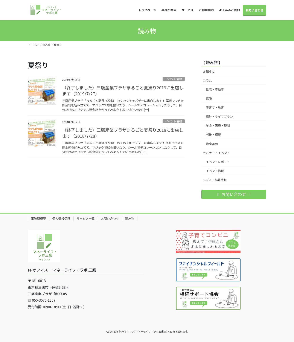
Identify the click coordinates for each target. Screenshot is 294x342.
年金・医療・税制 (218, 125)
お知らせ (209, 71)
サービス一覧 (86, 218)
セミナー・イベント (216, 153)
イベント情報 (173, 79)
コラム (207, 80)
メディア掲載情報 (215, 180)
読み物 (129, 218)
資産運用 (212, 144)
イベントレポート (218, 162)
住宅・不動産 (215, 89)
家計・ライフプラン (219, 116)
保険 (209, 98)
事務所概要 (38, 218)
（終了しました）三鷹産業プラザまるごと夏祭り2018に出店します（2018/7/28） (122, 133)
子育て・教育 (215, 107)
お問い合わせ (110, 218)
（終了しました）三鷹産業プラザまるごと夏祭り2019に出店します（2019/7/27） (122, 90)
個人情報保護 (61, 218)
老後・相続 (213, 134)
